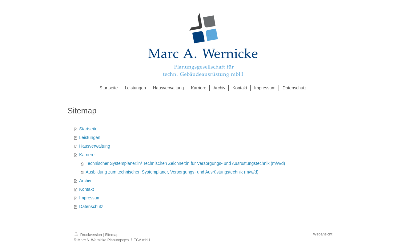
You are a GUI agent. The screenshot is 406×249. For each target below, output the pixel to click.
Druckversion (88, 235)
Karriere (86, 154)
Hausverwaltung (94, 146)
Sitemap (112, 235)
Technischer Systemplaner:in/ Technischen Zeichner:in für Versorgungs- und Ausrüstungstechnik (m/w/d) (185, 163)
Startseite (88, 128)
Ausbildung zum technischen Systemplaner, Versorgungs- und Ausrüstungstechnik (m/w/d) (172, 171)
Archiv (85, 180)
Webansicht (322, 234)
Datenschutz (91, 206)
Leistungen (89, 137)
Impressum (89, 197)
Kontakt (86, 189)
